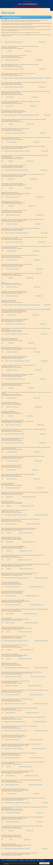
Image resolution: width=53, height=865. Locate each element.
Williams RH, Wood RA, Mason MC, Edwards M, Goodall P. (16, 667)
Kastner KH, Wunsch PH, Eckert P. (13, 487)
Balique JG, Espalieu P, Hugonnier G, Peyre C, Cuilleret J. (16, 577)
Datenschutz (32, 860)
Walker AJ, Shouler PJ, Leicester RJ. (13, 424)
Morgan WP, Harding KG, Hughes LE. (13, 604)
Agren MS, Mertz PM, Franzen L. (13, 268)
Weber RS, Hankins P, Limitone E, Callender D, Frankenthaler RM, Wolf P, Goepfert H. (22, 304)
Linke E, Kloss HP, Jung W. (11, 523)
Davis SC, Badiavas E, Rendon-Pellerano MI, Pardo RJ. (16, 169)
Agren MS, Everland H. (11, 250)
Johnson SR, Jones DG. (12, 478)
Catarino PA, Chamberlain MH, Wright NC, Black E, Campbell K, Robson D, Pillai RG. (21, 114)
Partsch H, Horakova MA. (12, 351)
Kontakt (27, 860)
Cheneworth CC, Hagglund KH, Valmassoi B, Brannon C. (17, 333)
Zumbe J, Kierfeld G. (11, 469)
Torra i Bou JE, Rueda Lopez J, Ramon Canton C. (15, 132)
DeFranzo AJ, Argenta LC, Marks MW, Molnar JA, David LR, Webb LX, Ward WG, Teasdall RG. (23, 77)
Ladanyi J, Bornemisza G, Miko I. (12, 784)
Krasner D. (11, 415)
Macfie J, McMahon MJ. (11, 712)
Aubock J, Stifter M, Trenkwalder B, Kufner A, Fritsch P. (15, 514)
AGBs (38, 860)
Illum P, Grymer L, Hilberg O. (12, 406)
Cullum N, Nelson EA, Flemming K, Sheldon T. (14, 86)
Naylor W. (9, 50)
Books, (30, 496)
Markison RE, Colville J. (11, 595)
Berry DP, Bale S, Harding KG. (12, 295)
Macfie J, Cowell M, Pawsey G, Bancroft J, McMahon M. (16, 730)
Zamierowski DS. (11, 178)
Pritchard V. (11, 123)
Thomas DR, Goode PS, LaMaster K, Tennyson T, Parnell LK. (17, 150)
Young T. (11, 187)
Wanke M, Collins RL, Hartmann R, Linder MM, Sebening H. (17, 848)
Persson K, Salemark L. (12, 141)
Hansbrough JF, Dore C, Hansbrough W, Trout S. (15, 323)
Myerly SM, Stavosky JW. (12, 259)
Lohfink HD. (8, 568)
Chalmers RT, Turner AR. (12, 286)
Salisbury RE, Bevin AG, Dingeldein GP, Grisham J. (15, 721)
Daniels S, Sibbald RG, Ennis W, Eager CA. (13, 41)
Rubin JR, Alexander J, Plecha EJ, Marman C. (14, 442)
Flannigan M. (9, 649)
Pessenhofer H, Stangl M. (12, 451)
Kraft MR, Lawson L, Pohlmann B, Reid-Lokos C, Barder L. (17, 360)
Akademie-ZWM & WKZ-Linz (12, 860)
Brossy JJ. (9, 658)
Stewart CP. (8, 550)
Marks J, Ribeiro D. (10, 613)
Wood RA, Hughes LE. (10, 775)
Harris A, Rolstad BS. (11, 314)
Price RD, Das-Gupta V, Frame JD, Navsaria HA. (14, 68)
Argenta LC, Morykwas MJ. (12, 223)
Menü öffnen (2, 5)
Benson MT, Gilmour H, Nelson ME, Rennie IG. (15, 433)
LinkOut (34, 496)
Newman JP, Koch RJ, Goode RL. (13, 196)
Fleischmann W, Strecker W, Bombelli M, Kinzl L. (15, 378)
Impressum (21, 860)
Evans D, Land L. (9, 105)
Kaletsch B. (8, 532)
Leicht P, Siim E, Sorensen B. (12, 460)
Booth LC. (9, 631)
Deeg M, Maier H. (9, 541)
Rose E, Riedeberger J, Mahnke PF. (12, 694)
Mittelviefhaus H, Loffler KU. (12, 369)
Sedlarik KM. (11, 342)
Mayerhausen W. (9, 496)
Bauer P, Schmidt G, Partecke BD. (13, 214)
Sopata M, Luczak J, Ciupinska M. (12, 59)
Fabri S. (11, 839)
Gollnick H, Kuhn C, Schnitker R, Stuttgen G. (14, 748)
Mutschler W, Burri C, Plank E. (11, 685)
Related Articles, (42, 41)
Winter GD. (8, 766)
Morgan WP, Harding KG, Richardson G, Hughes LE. (15, 703)
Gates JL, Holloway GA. (12, 397)
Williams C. (11, 160)
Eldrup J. (8, 559)
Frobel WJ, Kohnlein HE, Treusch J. (12, 586)
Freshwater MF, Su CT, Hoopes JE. (12, 739)
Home (3, 860)
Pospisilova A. (11, 205)
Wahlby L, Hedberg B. (10, 622)
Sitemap (42, 860)
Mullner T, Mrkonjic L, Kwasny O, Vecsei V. (14, 241)
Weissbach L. (9, 505)
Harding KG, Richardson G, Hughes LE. (13, 676)
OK (44, 863)
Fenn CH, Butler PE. (10, 96)
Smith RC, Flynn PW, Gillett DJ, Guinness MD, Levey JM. (16, 640)
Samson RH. (11, 387)
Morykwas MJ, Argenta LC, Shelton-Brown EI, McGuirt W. (17, 232)
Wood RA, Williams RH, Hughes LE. (12, 757)
